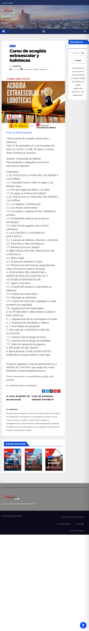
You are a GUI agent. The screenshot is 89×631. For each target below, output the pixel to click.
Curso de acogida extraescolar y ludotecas (28, 55)
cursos (12, 46)
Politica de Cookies (77, 530)
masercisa (17, 66)
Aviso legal (80, 524)
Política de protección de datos (72, 517)
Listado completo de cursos (77, 61)
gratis (30, 69)
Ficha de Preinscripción (19, 132)
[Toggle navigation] (43, 31)
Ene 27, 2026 (55, 467)
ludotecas (43, 69)
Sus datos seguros (63, 524)
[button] (84, 31)
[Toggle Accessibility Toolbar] (83, 625)
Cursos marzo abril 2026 (31, 461)
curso (25, 69)
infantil (36, 69)
